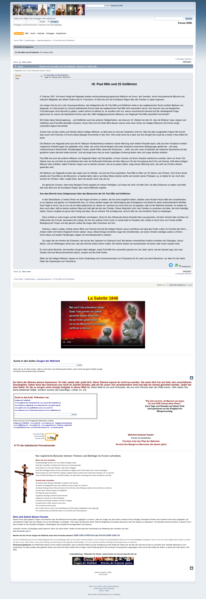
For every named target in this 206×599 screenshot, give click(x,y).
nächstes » (189, 59)
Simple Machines (113, 586)
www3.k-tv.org (38, 434)
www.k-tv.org (39, 436)
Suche (16, 361)
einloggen (38, 18)
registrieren (50, 18)
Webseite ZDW (117, 6)
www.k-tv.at (39, 438)
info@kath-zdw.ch (23, 531)
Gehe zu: (161, 285)
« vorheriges (179, 59)
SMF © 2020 (102, 586)
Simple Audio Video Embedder (104, 588)
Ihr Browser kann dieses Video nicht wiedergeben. (103, 324)
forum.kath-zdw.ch (109, 535)
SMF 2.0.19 (93, 586)
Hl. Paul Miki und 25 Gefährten (56, 75)
